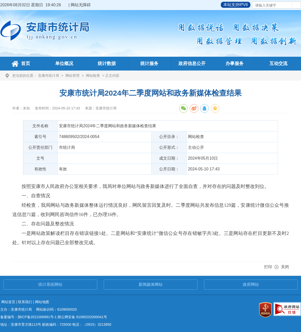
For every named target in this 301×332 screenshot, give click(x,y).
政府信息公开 (192, 63)
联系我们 (25, 302)
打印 (268, 267)
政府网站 (251, 284)
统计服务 (149, 63)
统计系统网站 (50, 284)
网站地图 (42, 302)
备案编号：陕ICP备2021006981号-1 (28, 317)
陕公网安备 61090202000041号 (82, 317)
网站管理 (72, 76)
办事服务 (235, 63)
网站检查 (93, 76)
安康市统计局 (48, 76)
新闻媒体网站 (151, 284)
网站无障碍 (81, 5)
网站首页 (8, 302)
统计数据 (107, 63)
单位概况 (64, 63)
